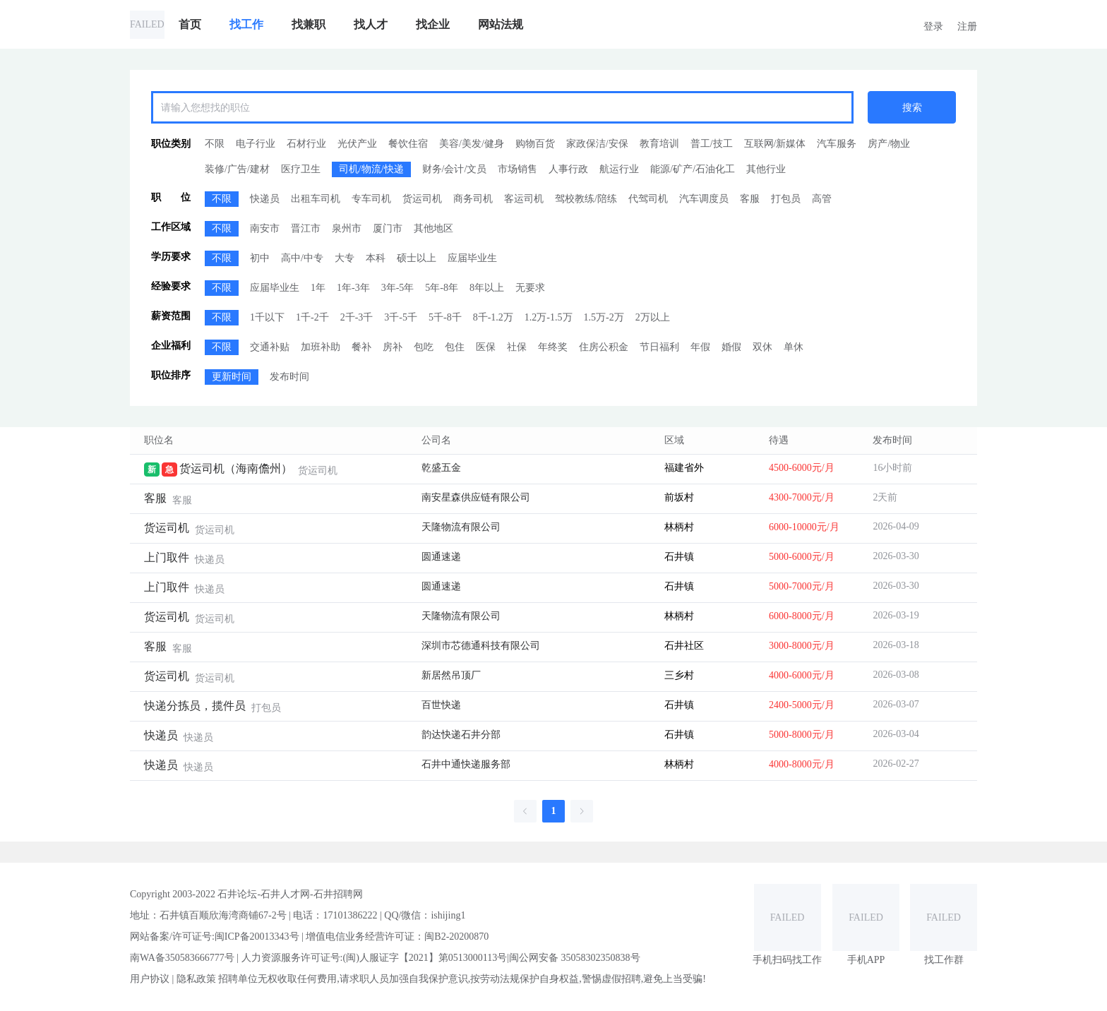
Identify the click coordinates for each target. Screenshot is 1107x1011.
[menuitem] (189, 25)
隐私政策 (196, 979)
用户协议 (149, 979)
